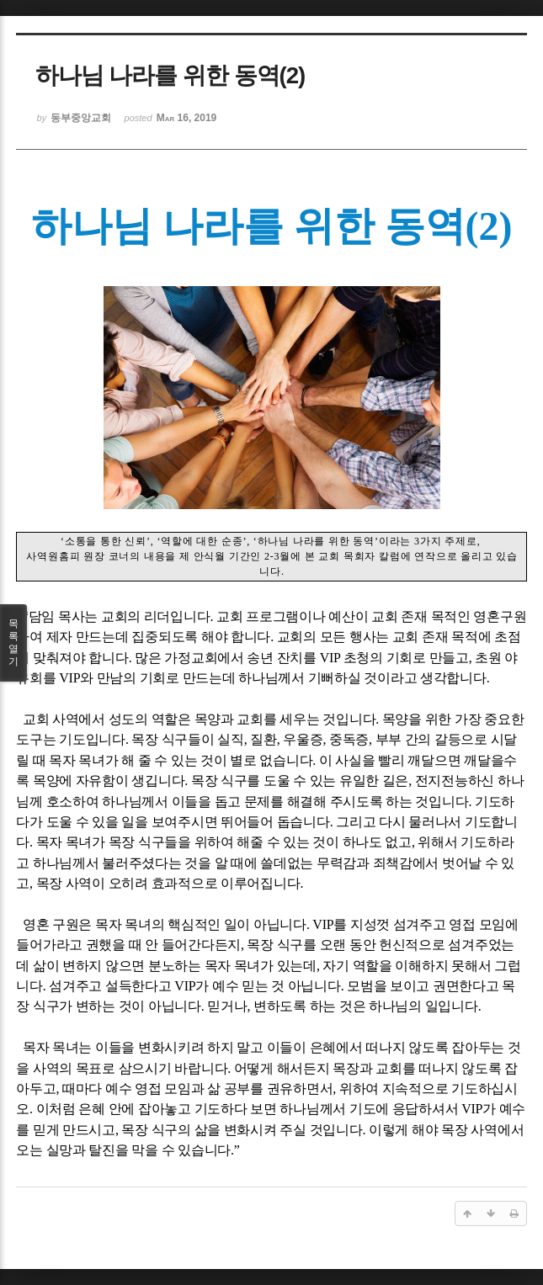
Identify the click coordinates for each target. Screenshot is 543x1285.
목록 (13, 643)
